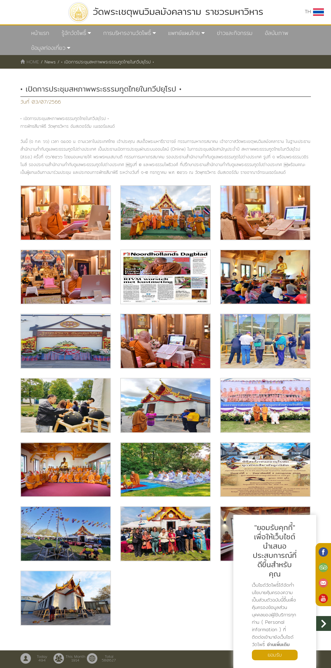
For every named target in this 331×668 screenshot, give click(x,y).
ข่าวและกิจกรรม (234, 32)
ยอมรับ (275, 655)
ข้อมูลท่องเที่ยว (48, 47)
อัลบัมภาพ (276, 32)
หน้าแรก (40, 32)
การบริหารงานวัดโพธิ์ (127, 32)
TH (314, 12)
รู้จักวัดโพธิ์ (74, 32)
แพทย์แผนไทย (184, 32)
